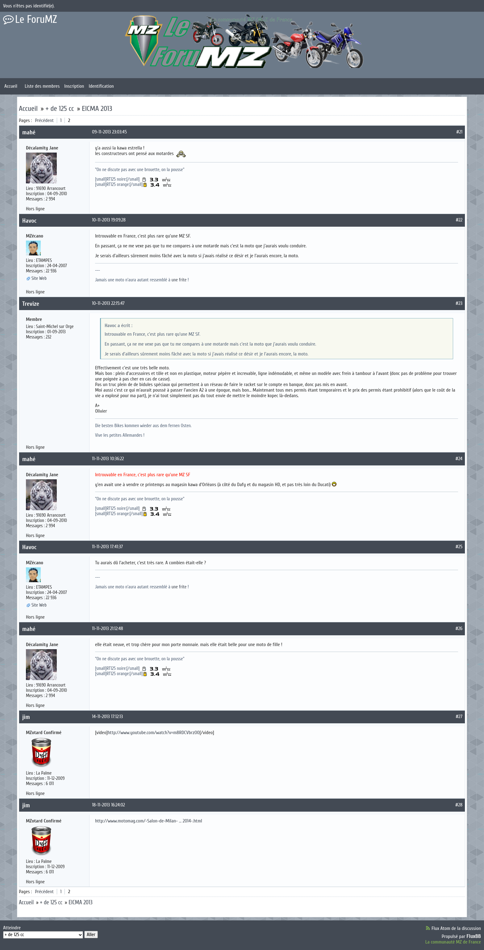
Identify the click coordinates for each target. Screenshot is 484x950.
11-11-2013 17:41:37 (107, 546)
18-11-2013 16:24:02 (108, 805)
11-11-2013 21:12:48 (107, 628)
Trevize (30, 303)
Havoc (29, 220)
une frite (179, 280)
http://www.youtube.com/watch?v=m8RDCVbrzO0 (154, 732)
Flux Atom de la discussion (456, 928)
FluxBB (473, 936)
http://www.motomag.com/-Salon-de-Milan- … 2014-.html (148, 821)
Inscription (74, 86)
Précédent (44, 120)
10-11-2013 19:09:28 (109, 220)
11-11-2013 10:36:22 (108, 458)
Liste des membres (42, 86)
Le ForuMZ (36, 19)
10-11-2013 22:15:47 (108, 303)
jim (26, 717)
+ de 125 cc (60, 108)
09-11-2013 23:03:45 (109, 132)
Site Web (39, 278)
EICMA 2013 (97, 108)
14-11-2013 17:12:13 (107, 716)
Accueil (10, 86)
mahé (28, 132)
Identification (101, 86)
